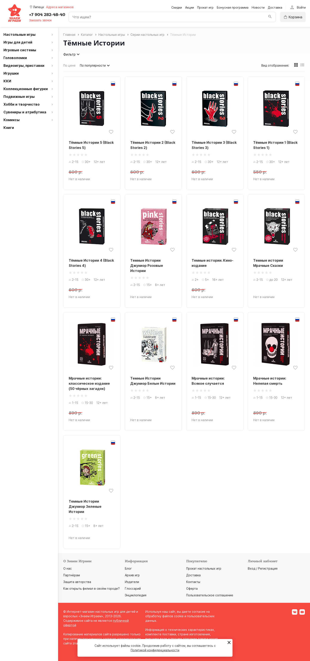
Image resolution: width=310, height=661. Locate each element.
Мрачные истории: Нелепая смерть (269, 381)
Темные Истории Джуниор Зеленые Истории (85, 506)
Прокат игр (205, 7)
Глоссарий (133, 588)
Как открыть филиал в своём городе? (91, 588)
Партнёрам (71, 575)
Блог (128, 568)
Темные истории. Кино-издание (212, 263)
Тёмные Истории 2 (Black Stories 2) (152, 145)
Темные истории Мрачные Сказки (268, 263)
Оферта (192, 588)
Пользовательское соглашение (209, 595)
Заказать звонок (40, 20)
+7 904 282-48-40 (47, 14)
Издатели (132, 582)
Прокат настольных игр (203, 568)
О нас (67, 568)
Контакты (193, 582)
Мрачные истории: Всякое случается (208, 381)
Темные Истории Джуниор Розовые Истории (146, 265)
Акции (189, 7)
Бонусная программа (232, 7)
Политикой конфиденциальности (155, 650)
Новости (258, 7)
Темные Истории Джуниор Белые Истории (152, 381)
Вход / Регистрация (262, 568)
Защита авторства (77, 582)
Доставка (275, 7)
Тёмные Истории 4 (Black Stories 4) (91, 263)
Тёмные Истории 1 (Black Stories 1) (275, 145)
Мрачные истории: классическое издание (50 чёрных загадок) (89, 383)
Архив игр (132, 575)
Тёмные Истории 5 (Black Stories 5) (91, 145)
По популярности (95, 65)
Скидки (176, 7)
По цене (69, 65)
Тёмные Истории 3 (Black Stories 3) (214, 145)
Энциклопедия (135, 595)
